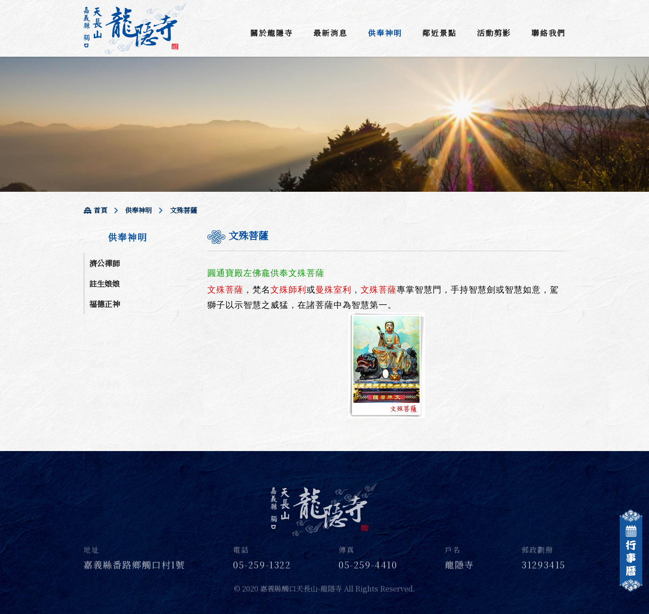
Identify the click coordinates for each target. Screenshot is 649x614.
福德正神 (104, 303)
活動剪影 (494, 32)
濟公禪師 (104, 263)
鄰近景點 (439, 32)
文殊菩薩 (104, 394)
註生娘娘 (104, 283)
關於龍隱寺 (271, 32)
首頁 (95, 210)
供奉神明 (385, 32)
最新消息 (330, 32)
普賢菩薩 (104, 374)
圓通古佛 (104, 354)
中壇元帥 (104, 333)
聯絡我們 (548, 32)
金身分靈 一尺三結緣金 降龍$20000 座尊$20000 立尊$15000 (133, 437)
